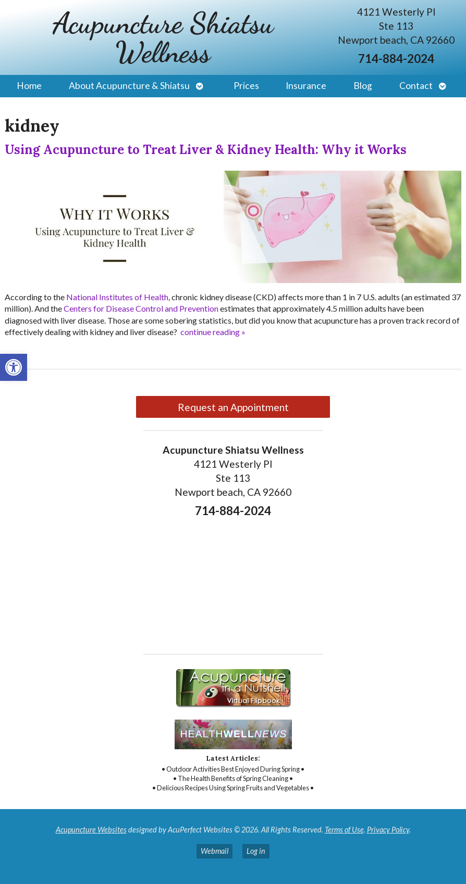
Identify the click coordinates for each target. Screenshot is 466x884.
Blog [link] (362, 85)
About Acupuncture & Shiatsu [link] (129, 85)
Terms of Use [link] (344, 829)
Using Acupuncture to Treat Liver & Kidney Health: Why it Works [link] (206, 150)
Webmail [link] (214, 851)
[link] (13, 367)
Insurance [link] (306, 85)
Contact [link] (416, 85)
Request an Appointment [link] (233, 407)
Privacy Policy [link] (388, 829)
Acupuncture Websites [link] (91, 829)
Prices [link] (246, 85)
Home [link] (29, 85)
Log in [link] (256, 851)
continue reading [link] (213, 332)
